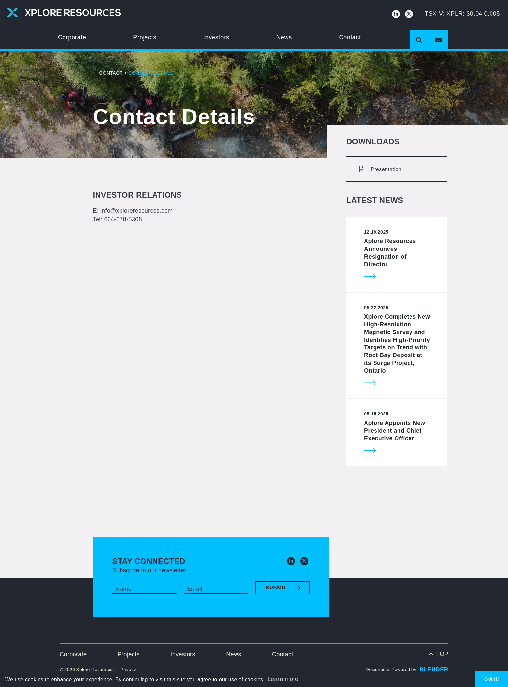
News (284, 37)
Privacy (128, 669)
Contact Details (151, 73)
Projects (144, 37)
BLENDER (433, 669)
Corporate (72, 37)
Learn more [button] (283, 679)
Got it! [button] (491, 678)
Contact (350, 37)
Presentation (380, 169)
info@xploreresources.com (136, 210)
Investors (216, 37)
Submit (276, 587)
